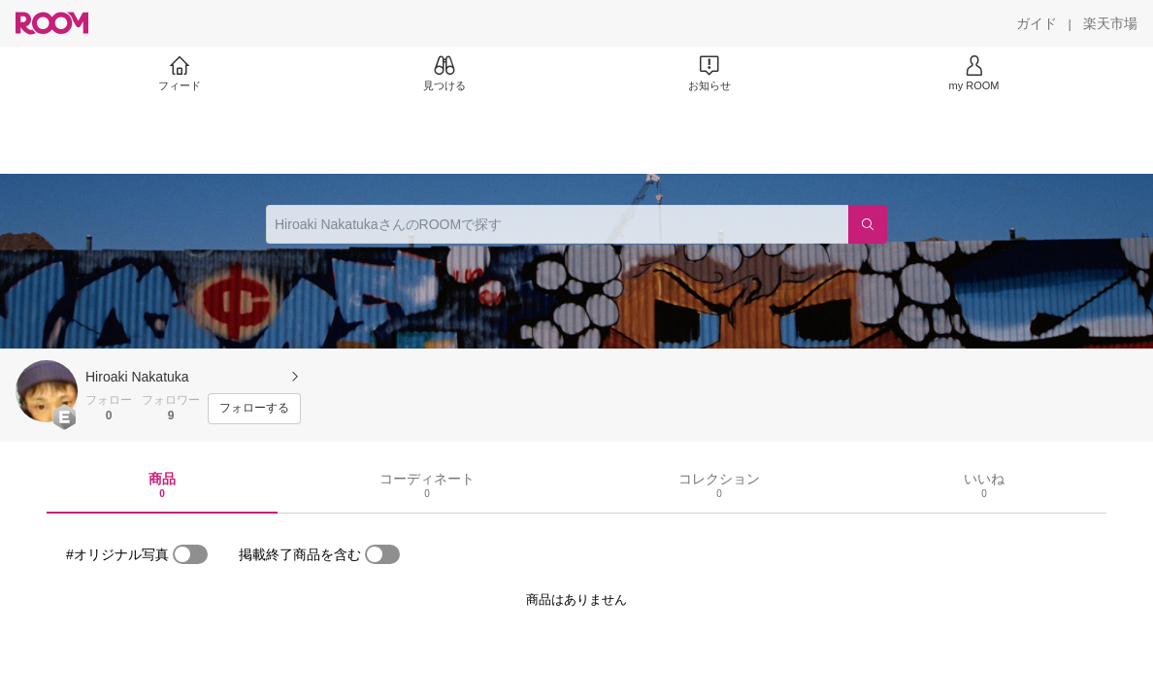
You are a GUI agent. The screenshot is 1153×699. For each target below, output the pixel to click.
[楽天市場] (1110, 23)
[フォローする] (254, 408)
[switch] (190, 554)
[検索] (867, 224)
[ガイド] (1036, 23)
